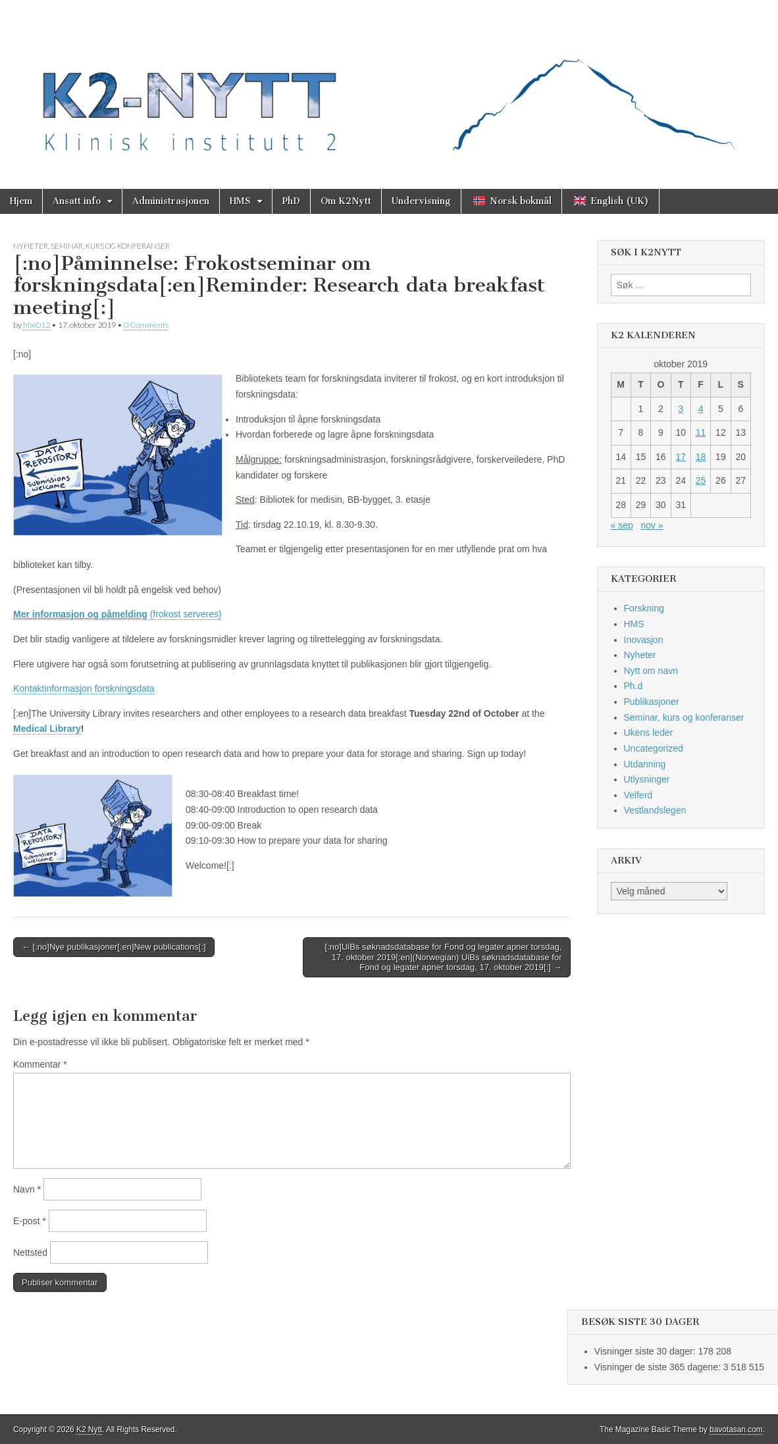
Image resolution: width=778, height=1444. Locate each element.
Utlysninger (647, 779)
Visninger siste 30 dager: (646, 1351)
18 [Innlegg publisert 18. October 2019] (701, 456)
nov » (651, 525)
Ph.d (633, 686)
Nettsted (30, 1252)
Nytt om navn (651, 670)
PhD (291, 201)
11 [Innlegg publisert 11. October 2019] (701, 432)
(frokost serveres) (117, 614)
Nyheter (30, 246)
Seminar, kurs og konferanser (110, 246)
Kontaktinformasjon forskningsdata (84, 688)
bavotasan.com (736, 1429)
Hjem (21, 201)
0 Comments (146, 325)
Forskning (644, 608)
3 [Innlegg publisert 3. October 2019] (680, 408)
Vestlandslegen (655, 810)
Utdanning (645, 764)
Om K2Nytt (346, 201)
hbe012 (36, 325)
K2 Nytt (89, 1429)
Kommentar (40, 1064)
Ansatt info (77, 201)
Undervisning (421, 201)
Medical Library (47, 728)
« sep (622, 525)
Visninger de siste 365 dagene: (658, 1367)
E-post (29, 1221)
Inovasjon (643, 639)
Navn (27, 1189)
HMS (240, 201)
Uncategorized (653, 748)
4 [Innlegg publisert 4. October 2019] (701, 408)
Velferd (638, 795)
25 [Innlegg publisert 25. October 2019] (701, 480)
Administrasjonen (170, 201)
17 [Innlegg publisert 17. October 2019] (680, 456)
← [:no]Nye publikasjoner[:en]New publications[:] (114, 947)
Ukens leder (648, 732)
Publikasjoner (651, 701)
